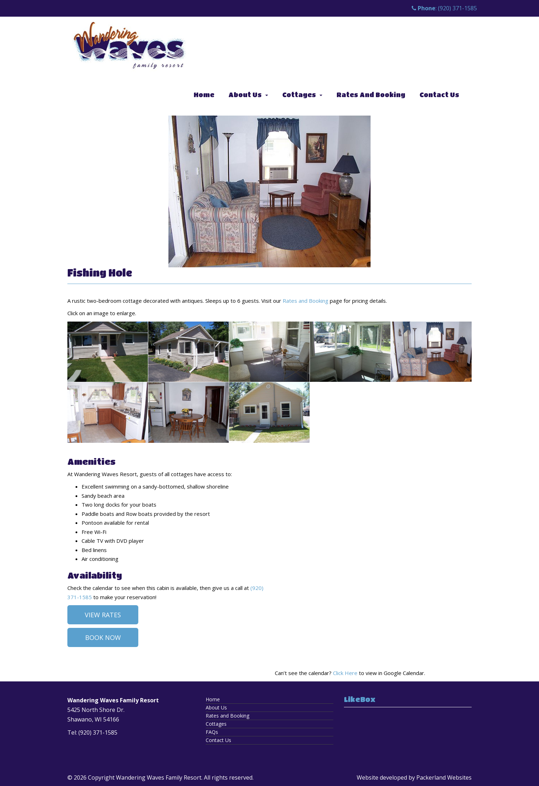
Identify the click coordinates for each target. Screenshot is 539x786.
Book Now (103, 637)
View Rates (103, 615)
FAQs (212, 732)
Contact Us (439, 94)
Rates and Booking (371, 94)
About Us (245, 94)
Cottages (299, 94)
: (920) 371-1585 (444, 8)
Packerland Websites (444, 777)
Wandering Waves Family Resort (158, 777)
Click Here (345, 672)
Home (204, 94)
